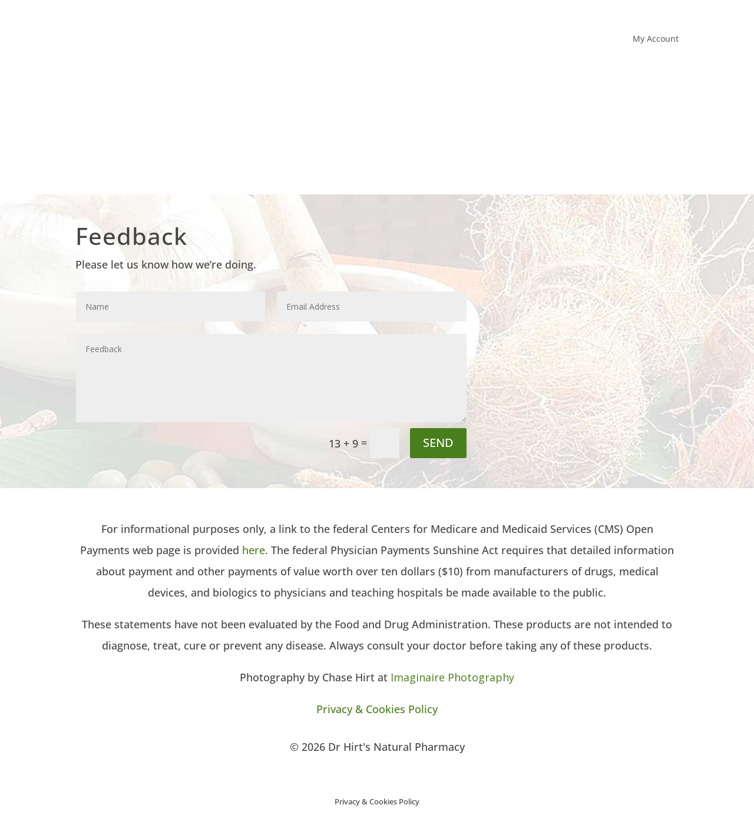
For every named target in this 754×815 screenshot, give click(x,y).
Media (610, 135)
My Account (656, 39)
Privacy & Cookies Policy (377, 709)
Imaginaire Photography (452, 677)
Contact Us (657, 135)
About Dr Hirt (462, 135)
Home (412, 135)
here (253, 550)
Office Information (550, 135)
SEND (438, 442)
